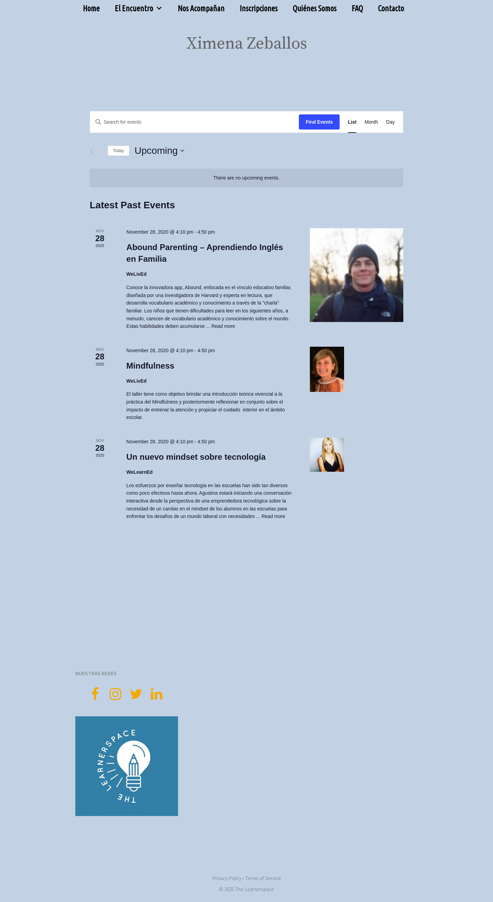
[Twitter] (136, 694)
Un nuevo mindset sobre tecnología (196, 456)
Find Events (319, 122)
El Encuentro (142, 8)
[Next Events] (100, 151)
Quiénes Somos (315, 8)
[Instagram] (115, 694)
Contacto (391, 8)
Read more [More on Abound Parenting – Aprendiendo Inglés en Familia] (223, 326)
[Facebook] (95, 694)
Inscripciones (259, 8)
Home (91, 8)
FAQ (357, 8)
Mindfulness (150, 365)
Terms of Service (263, 878)
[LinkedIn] (156, 694)
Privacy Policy (226, 878)
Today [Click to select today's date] (118, 150)
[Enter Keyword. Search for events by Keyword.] (194, 122)
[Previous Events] (91, 151)
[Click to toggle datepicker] (159, 151)
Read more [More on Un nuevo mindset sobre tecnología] (273, 516)
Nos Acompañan (201, 8)
